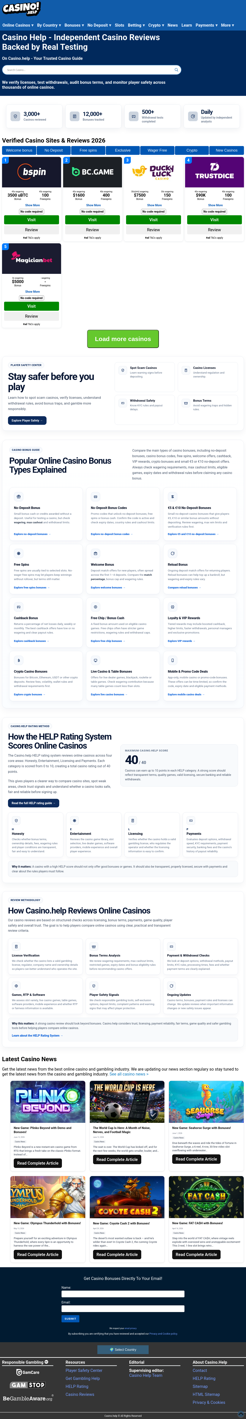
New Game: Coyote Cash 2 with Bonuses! (121, 1223)
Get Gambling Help (83, 1378)
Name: (66, 1288)
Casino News (20, 1142)
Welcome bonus (19, 150)
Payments (206, 25)
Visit (31, 219)
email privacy (131, 1328)
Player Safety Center (84, 1370)
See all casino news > (128, 1074)
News (173, 25)
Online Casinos (17, 25)
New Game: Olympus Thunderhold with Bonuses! (47, 1223)
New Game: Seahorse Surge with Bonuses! (201, 1128)
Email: (65, 1302)
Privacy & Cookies (209, 1402)
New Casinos (227, 150)
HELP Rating (77, 1386)
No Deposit (99, 25)
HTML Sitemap (206, 1394)
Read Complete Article (37, 1163)
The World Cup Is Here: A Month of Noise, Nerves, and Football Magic (121, 1130)
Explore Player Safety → (27, 420)
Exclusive (123, 150)
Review (31, 229)
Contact (200, 1370)
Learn (186, 25)
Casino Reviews (80, 1394)
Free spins (88, 150)
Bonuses (74, 25)
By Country (49, 25)
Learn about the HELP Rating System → (37, 1035)
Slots (119, 25)
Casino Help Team (145, 1375)
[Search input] (90, 70)
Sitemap (200, 1386)
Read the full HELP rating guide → (34, 803)
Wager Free (157, 150)
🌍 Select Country (123, 1349)
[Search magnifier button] (176, 70)
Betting (136, 25)
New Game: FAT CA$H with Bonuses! (197, 1223)
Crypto (156, 25)
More (227, 25)
